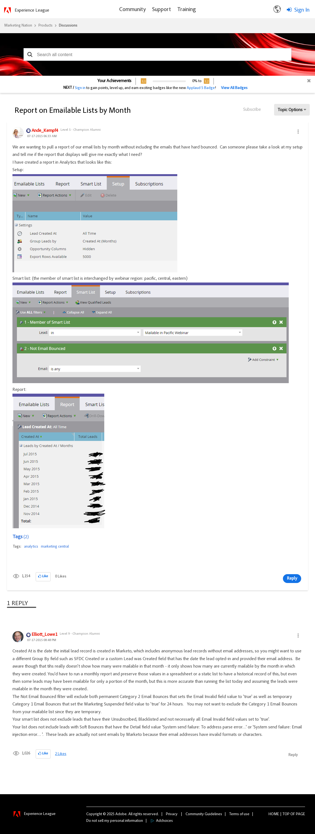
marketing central (55, 547)
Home (274, 814)
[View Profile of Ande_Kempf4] (45, 131)
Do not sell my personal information (114, 821)
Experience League (32, 10)
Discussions (68, 26)
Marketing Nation (18, 26)
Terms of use (239, 814)
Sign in (80, 88)
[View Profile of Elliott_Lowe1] (44, 635)
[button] (30, 54)
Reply (292, 578)
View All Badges (234, 88)
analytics (31, 547)
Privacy (172, 814)
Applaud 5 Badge (201, 88)
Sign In (301, 10)
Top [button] (286, 814)
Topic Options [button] (290, 110)
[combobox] (157, 54)
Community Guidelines (204, 814)
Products (45, 26)
